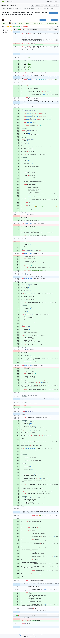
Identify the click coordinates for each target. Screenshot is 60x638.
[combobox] (51, 27)
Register (49, 1)
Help (12, 1)
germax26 (6, 5)
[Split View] (54, 27)
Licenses (31, 636)
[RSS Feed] (32, 5)
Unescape (50, 29)
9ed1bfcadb (43, 19)
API (35, 636)
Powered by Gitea (20, 635)
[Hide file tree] (2, 26)
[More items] (58, 8)
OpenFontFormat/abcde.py (27, 615)
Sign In (56, 1)
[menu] (57, 27)
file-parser (13, 5)
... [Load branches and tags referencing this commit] (2, 16)
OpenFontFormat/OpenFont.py (29, 29)
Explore (7, 1)
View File (55, 29)
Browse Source (53, 12)
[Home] (3, 1)
